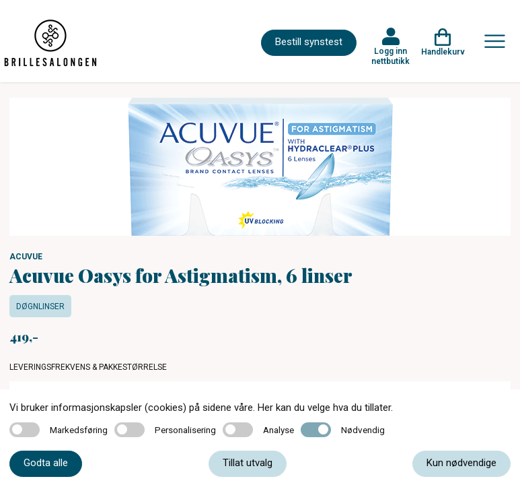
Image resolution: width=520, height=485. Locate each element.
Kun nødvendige (461, 463)
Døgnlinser (40, 306)
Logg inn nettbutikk (390, 55)
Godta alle (46, 463)
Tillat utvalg (247, 463)
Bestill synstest (308, 42)
